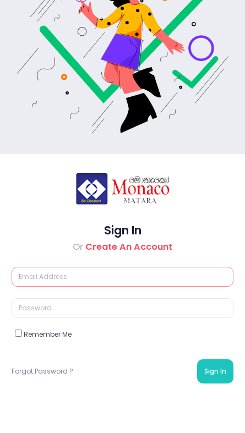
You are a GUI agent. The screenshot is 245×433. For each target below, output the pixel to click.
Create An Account (128, 246)
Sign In (215, 371)
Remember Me (43, 334)
